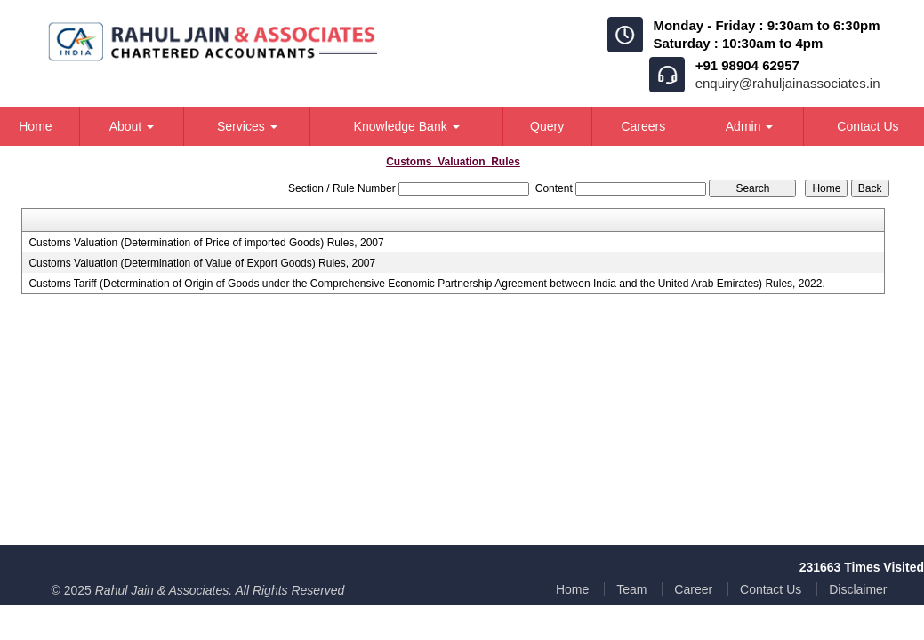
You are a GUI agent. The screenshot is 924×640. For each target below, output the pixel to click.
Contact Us (770, 589)
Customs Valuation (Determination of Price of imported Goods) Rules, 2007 (205, 242)
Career (693, 589)
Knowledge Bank (407, 126)
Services (247, 126)
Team (631, 589)
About (131, 126)
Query (547, 126)
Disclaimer (858, 589)
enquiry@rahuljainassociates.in (787, 83)
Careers (643, 126)
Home (572, 589)
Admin (750, 126)
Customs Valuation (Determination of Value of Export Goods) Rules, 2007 (201, 263)
